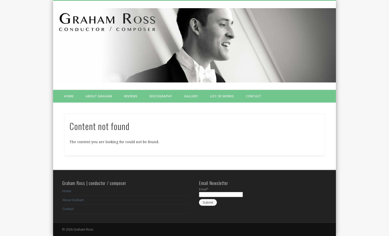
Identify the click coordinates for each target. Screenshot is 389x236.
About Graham (99, 96)
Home (69, 96)
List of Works (222, 96)
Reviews (130, 96)
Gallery (191, 96)
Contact (253, 96)
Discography (160, 96)
